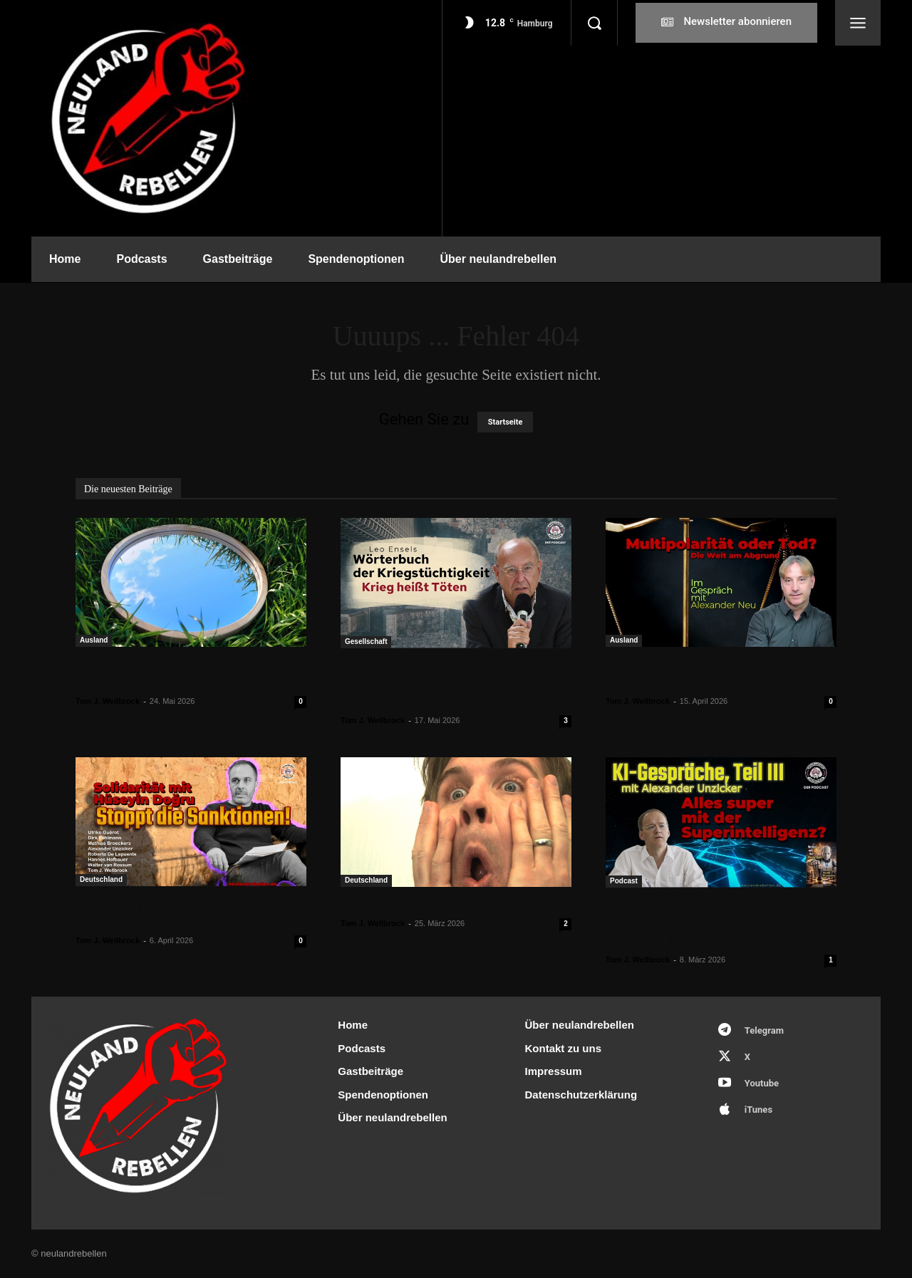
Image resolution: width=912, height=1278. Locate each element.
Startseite (505, 422)
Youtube (762, 1083)
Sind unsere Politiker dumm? (427, 904)
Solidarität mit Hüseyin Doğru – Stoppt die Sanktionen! (172, 912)
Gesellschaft (366, 641)
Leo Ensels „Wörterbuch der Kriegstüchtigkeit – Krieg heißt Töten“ (434, 684)
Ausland (94, 640)
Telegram (764, 1030)
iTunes (758, 1109)
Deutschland (101, 879)
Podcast (624, 881)
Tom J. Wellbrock (108, 701)
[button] (594, 23)
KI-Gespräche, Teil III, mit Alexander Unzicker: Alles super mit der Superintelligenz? (718, 923)
